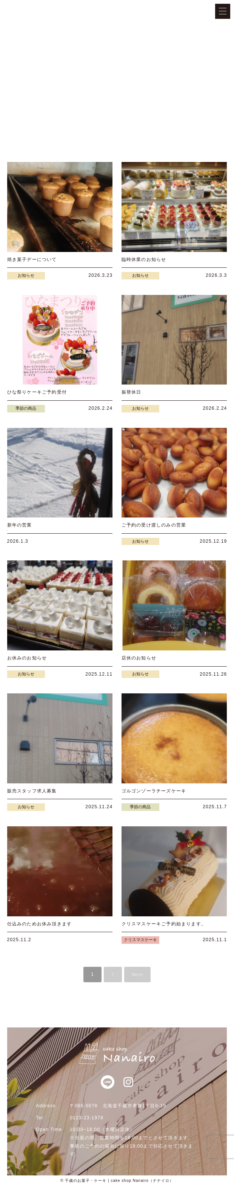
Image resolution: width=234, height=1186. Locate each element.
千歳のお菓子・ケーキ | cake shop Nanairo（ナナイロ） (119, 1180)
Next (137, 974)
